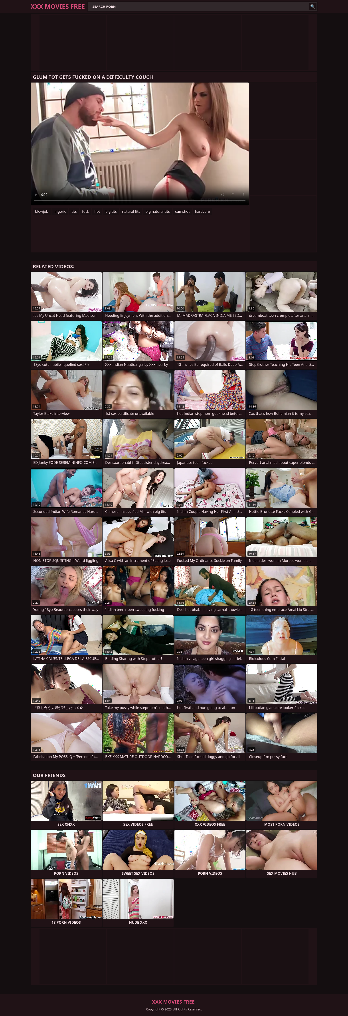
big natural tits (157, 211)
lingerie (60, 211)
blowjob (41, 211)
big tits (111, 211)
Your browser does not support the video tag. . (140, 144)
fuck (85, 211)
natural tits (131, 211)
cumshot (182, 211)
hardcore (202, 211)
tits (74, 211)
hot (97, 211)
